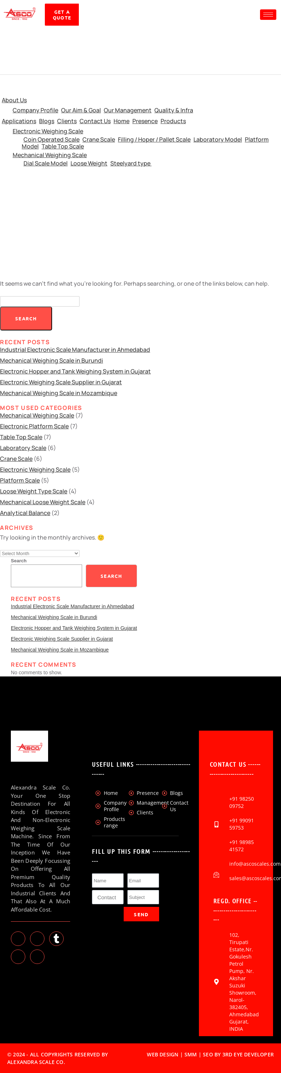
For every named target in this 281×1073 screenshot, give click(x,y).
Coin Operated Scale (52, 139)
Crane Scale (98, 139)
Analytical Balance (25, 513)
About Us (14, 100)
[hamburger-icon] (268, 14)
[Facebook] (37, 956)
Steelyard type (131, 163)
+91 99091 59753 (241, 824)
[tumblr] (56, 938)
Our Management (128, 110)
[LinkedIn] (37, 938)
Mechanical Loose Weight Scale (42, 502)
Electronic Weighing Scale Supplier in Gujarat (61, 382)
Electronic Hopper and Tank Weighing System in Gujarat (75, 371)
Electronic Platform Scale (34, 426)
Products (173, 121)
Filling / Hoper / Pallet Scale (154, 139)
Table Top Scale (63, 146)
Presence (145, 121)
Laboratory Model (217, 139)
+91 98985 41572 (241, 846)
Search (18, 560)
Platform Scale (20, 480)
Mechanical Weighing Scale (50, 155)
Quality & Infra (173, 110)
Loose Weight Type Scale (33, 491)
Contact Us (95, 121)
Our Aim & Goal (81, 110)
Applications (19, 121)
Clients (67, 121)
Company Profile (35, 110)
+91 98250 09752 (241, 802)
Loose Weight (89, 163)
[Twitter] (18, 938)
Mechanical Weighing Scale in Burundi (51, 360)
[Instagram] (18, 956)
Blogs (46, 121)
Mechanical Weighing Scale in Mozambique (58, 393)
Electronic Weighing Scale (48, 131)
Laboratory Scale (23, 448)
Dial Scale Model (46, 163)
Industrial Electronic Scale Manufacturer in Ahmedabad (75, 350)
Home (121, 121)
